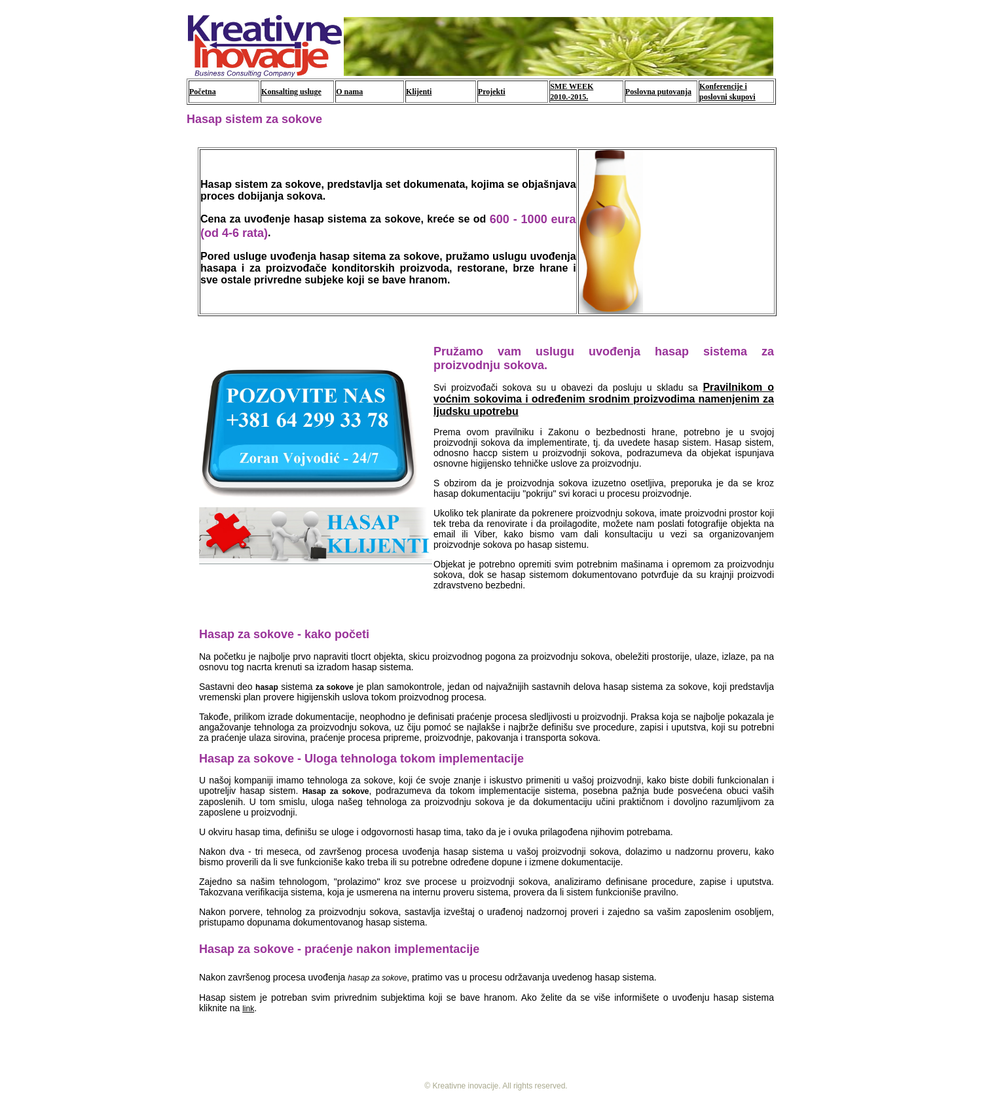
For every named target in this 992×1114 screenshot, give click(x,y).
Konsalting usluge (291, 91)
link (248, 1008)
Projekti (491, 91)
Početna (202, 91)
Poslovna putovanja (658, 91)
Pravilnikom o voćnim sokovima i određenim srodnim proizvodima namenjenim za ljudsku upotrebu (603, 399)
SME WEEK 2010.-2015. (571, 91)
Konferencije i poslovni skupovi (727, 91)
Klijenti (419, 91)
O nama (349, 91)
